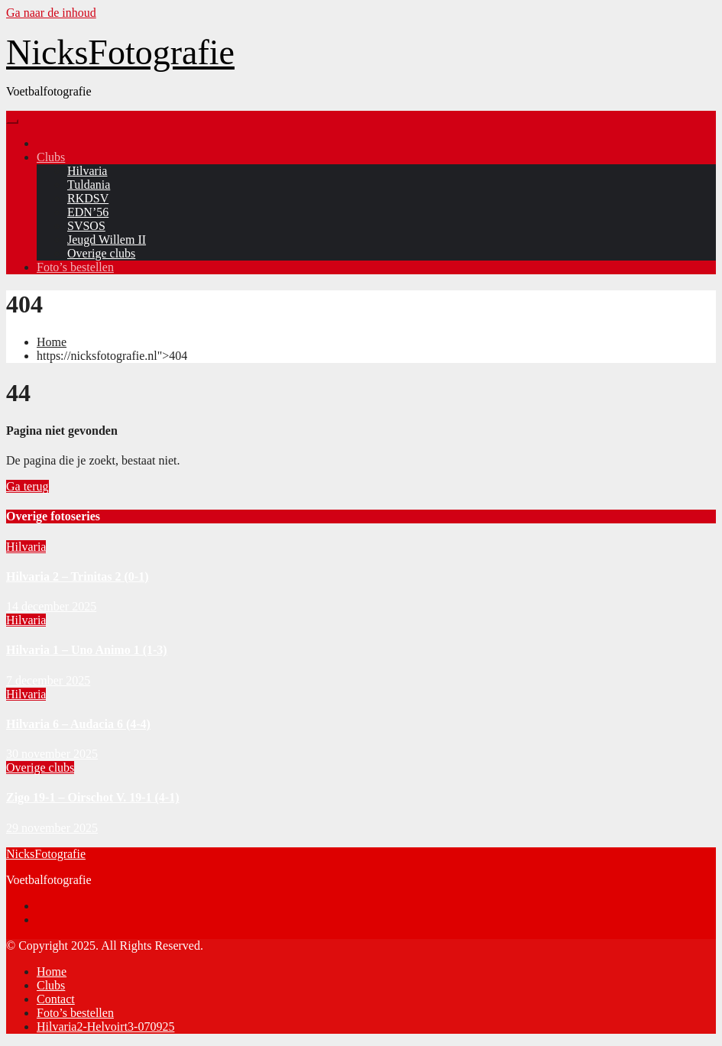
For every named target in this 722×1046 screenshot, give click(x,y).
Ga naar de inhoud (51, 12)
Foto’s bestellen (75, 267)
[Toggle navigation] (12, 121)
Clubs (51, 157)
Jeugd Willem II (106, 239)
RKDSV (87, 198)
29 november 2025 (52, 827)
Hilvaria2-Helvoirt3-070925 (105, 1026)
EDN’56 (87, 212)
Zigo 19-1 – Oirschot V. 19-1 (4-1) (93, 797)
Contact (56, 999)
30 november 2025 (52, 753)
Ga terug (27, 486)
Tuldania (88, 184)
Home (51, 341)
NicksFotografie (120, 52)
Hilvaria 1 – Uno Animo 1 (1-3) (86, 649)
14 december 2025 (51, 606)
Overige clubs (101, 253)
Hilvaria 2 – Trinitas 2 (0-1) (77, 576)
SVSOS (86, 225)
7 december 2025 (48, 680)
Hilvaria (87, 170)
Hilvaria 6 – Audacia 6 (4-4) (78, 723)
